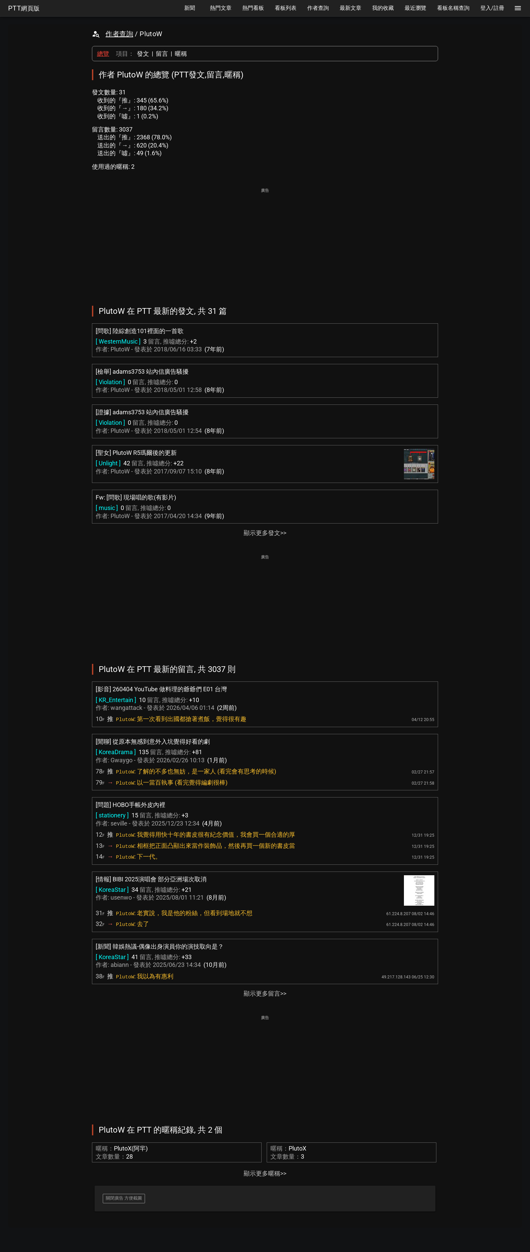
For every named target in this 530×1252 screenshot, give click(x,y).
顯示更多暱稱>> (265, 1173)
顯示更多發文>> (265, 532)
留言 (162, 53)
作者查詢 (119, 34)
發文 (143, 53)
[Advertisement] (265, 242)
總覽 (103, 53)
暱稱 (181, 53)
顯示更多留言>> (265, 993)
